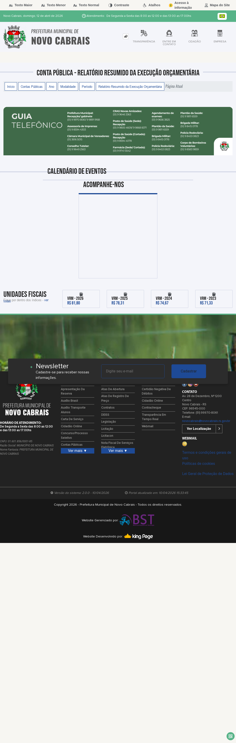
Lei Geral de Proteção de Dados (207, 474)
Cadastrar (189, 371)
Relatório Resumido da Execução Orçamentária (130, 86)
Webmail (147, 426)
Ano (51, 86)
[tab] (126, 36)
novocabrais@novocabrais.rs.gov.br (206, 421)
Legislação (108, 421)
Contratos (108, 407)
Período (87, 86)
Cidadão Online (71, 426)
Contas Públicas (32, 86)
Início (11, 86)
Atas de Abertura (112, 389)
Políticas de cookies (198, 463)
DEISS (105, 414)
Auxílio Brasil (69, 400)
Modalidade (68, 86)
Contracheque (151, 407)
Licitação (107, 429)
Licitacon (107, 435)
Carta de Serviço (72, 419)
